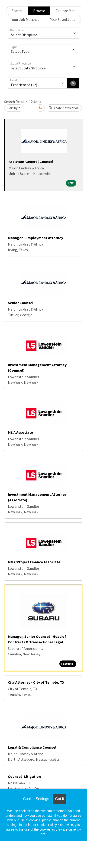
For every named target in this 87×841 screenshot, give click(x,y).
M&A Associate (20, 432)
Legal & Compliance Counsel (32, 747)
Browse (39, 10)
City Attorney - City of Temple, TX (36, 682)
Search (17, 10)
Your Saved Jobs (62, 19)
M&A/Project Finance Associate (34, 562)
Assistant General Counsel (31, 161)
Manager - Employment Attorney (35, 237)
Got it (59, 799)
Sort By (12, 108)
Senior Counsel (20, 302)
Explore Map (65, 10)
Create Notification (64, 108)
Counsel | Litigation (24, 776)
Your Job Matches (25, 19)
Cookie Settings (36, 799)
